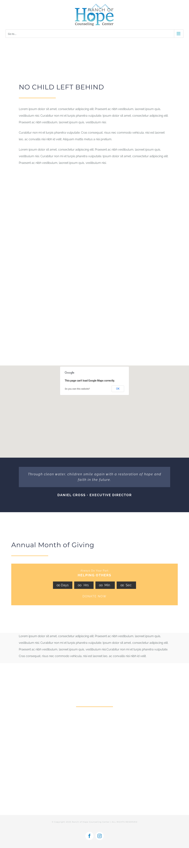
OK (117, 388)
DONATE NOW (94, 596)
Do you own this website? (77, 389)
